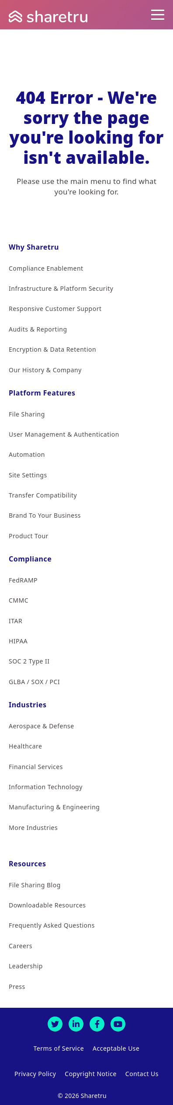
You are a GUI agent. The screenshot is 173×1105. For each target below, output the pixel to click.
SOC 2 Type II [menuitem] (29, 661)
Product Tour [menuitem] (28, 536)
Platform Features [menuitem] (42, 393)
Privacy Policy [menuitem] (35, 1074)
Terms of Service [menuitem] (59, 1048)
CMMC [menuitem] (18, 600)
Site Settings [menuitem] (28, 475)
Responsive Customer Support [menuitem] (55, 308)
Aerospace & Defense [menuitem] (41, 726)
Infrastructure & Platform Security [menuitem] (61, 288)
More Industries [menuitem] (33, 827)
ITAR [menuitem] (15, 621)
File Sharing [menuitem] (27, 414)
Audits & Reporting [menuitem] (38, 329)
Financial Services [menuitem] (36, 767)
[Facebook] (97, 1024)
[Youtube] (118, 1024)
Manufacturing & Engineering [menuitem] (54, 807)
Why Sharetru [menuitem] (34, 247)
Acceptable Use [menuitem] (116, 1048)
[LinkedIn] (76, 1024)
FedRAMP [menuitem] (23, 580)
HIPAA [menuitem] (18, 641)
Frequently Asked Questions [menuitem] (52, 925)
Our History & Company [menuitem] (45, 370)
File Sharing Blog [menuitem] (35, 885)
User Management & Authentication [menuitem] (64, 434)
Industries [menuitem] (28, 705)
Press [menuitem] (17, 986)
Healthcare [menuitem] (25, 746)
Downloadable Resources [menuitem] (47, 905)
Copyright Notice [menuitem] (91, 1074)
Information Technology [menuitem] (46, 787)
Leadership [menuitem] (26, 966)
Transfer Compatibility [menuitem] (43, 495)
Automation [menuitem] (27, 454)
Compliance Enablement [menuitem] (46, 268)
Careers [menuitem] (20, 946)
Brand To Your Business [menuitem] (45, 515)
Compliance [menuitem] (30, 559)
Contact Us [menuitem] (142, 1074)
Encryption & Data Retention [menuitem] (52, 349)
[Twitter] (55, 1024)
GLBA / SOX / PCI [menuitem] (34, 682)
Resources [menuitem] (27, 863)
